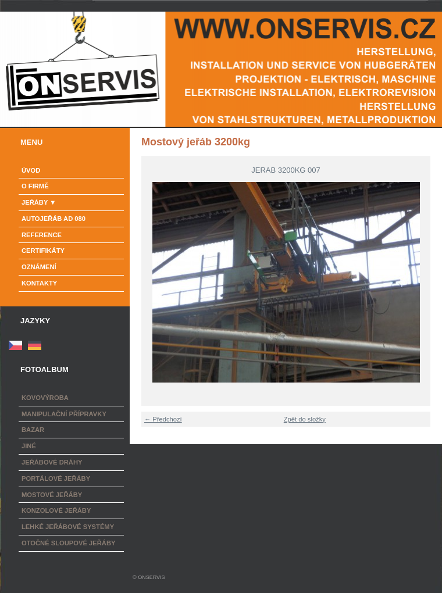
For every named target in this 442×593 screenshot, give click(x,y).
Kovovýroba (45, 397)
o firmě (35, 186)
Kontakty (39, 283)
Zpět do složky (305, 419)
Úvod (31, 170)
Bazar (33, 429)
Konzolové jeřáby (56, 510)
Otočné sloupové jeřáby (68, 543)
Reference (42, 234)
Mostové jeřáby (52, 494)
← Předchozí (163, 419)
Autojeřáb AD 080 (53, 218)
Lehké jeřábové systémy (68, 526)
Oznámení (39, 266)
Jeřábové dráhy (52, 462)
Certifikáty (43, 250)
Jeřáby (35, 202)
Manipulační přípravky (64, 413)
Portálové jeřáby (56, 478)
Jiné (29, 445)
